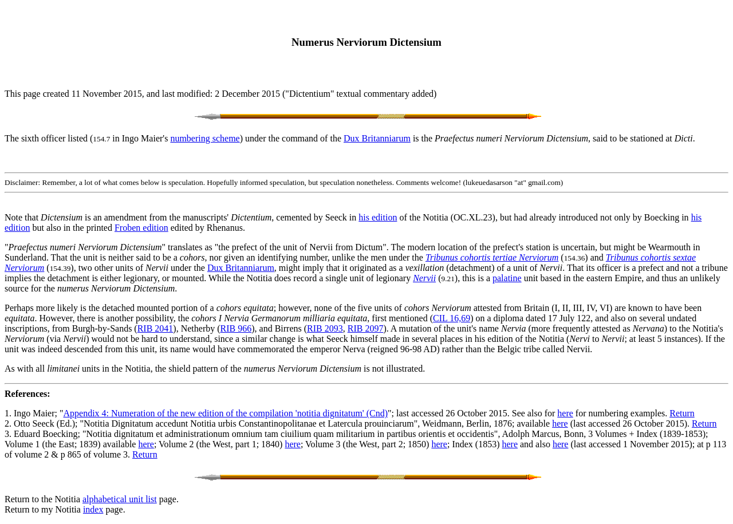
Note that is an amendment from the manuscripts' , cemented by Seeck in (181, 217)
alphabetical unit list (119, 499)
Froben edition (141, 228)
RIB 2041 (155, 328)
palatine (507, 278)
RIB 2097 (366, 328)
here (565, 413)
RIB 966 (236, 328)
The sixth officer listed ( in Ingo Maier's (87, 138)
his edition (377, 217)
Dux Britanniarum (377, 138)
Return (682, 413)
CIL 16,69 (451, 318)
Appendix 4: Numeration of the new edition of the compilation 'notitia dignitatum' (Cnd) (226, 413)
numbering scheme (204, 138)
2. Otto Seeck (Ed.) (40, 423)
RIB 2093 (325, 328)
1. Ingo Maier (30, 413)
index (93, 509)
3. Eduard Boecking (41, 434)
